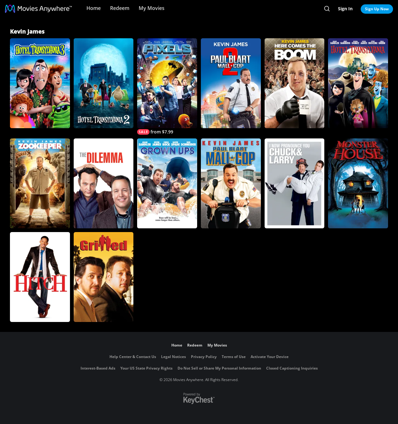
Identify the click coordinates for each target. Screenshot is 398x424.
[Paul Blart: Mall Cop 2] (231, 83)
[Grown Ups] (167, 183)
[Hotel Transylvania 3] (40, 83)
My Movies (151, 8)
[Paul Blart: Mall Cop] (231, 183)
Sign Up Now (377, 9)
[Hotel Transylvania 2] (104, 83)
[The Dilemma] (104, 183)
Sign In (345, 9)
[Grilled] (104, 277)
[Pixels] (167, 86)
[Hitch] (40, 277)
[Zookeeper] (40, 183)
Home (93, 8)
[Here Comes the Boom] (295, 83)
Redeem (119, 8)
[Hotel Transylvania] (358, 83)
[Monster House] (358, 183)
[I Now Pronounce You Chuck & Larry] (295, 183)
